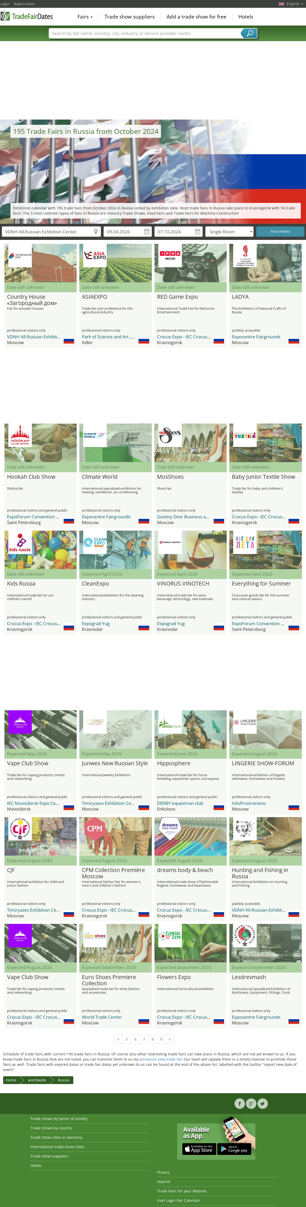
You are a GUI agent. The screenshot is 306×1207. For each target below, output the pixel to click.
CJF (11, 870)
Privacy (163, 1172)
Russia (63, 1080)
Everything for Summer (261, 583)
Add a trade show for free (196, 16)
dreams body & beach (185, 870)
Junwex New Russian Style (115, 763)
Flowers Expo (174, 977)
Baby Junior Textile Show (263, 477)
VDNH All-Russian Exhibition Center (43, 337)
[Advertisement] (153, 80)
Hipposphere (173, 763)
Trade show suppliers (130, 16)
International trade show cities (57, 1146)
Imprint (163, 1181)
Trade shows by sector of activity (59, 1118)
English (295, 3)
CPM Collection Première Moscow (113, 873)
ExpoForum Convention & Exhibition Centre (51, 517)
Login (5, 3)
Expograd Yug (96, 623)
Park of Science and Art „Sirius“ (113, 337)
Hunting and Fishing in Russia (260, 873)
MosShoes (170, 477)
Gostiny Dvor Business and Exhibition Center (202, 517)
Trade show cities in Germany (56, 1137)
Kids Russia (21, 583)
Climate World (100, 477)
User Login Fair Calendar (178, 1200)
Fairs (85, 16)
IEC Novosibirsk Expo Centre (35, 803)
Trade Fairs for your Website (182, 1191)
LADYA (240, 297)
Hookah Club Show (31, 477)
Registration (24, 3)
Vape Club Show (27, 763)
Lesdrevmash (249, 977)
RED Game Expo (177, 297)
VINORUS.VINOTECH (183, 583)
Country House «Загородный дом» (32, 300)
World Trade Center (102, 1017)
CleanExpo (95, 583)
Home (11, 1080)
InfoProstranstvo (249, 803)
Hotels (245, 16)
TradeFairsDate (27, 16)
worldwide (37, 1080)
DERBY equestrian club (180, 803)
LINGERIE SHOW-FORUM (263, 763)
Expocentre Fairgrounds (256, 337)
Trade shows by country (51, 1127)
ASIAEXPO (94, 297)
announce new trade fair (161, 1059)
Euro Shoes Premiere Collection (109, 980)
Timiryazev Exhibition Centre (111, 803)
